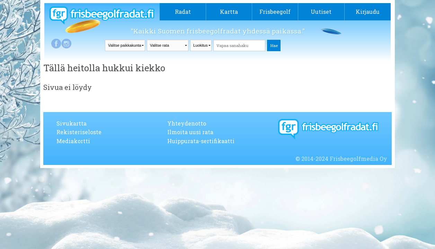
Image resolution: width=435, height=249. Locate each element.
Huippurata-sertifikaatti (200, 141)
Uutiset (321, 11)
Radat (183, 11)
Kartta (229, 11)
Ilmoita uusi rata (190, 132)
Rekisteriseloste (78, 132)
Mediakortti (73, 141)
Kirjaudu (368, 11)
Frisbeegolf (275, 11)
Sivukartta (71, 123)
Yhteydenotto (186, 123)
